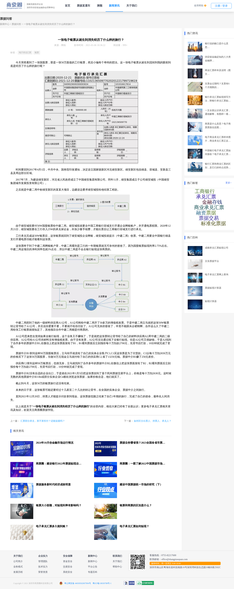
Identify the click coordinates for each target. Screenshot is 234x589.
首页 (67, 5)
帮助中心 (117, 566)
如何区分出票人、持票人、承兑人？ (152, 421)
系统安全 (67, 572)
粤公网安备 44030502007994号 (77, 583)
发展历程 (18, 572)
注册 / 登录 (221, 5)
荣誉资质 (43, 572)
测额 (99, 5)
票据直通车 (83, 5)
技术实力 (43, 566)
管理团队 (43, 561)
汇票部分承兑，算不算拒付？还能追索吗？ (42, 421)
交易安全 (67, 566)
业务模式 (18, 566)
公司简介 (18, 561)
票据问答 (16, 24)
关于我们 (131, 5)
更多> (228, 183)
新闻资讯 (114, 5)
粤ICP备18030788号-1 (102, 583)
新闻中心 (4, 24)
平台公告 (92, 566)
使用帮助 (198, 5)
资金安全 (67, 561)
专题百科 (92, 572)
